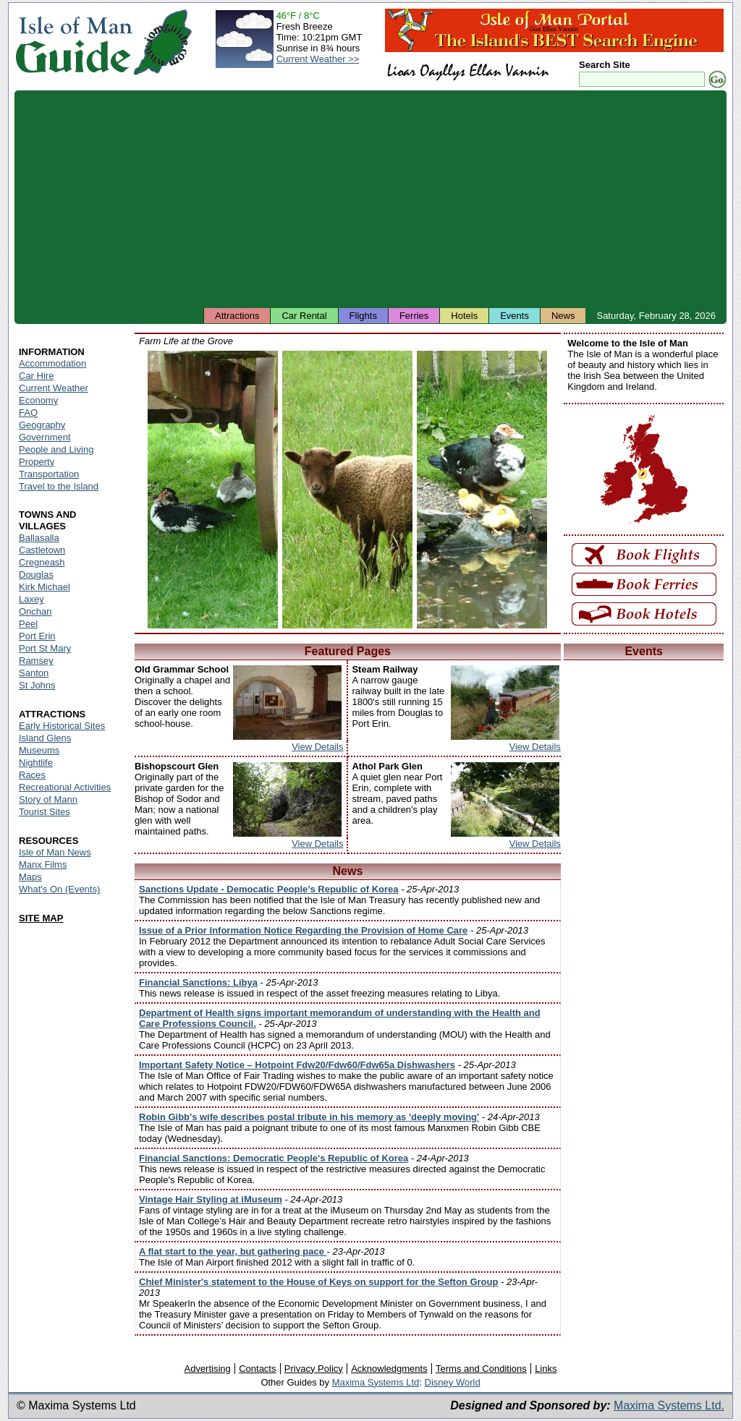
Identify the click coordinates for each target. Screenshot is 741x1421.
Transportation (49, 474)
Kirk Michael (44, 586)
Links (545, 1368)
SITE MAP (41, 918)
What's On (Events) (59, 889)
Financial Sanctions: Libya (198, 982)
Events (514, 315)
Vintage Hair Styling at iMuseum (210, 1199)
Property (36, 461)
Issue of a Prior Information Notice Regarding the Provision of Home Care (303, 930)
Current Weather (53, 388)
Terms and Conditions (481, 1368)
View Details (317, 746)
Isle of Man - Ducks (213, 489)
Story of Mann (48, 799)
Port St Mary (45, 648)
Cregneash (42, 562)
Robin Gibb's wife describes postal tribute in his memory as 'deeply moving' (309, 1116)
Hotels (464, 315)
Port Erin (37, 636)
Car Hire (36, 375)
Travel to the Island (58, 486)
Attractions (237, 315)
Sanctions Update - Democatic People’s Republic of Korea (269, 889)
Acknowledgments (389, 1368)
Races (32, 774)
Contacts (257, 1368)
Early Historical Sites (62, 725)
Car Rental (303, 315)
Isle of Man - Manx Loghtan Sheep (347, 489)
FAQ (28, 412)
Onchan (35, 611)
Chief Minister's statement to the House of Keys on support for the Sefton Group (318, 1281)
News (563, 315)
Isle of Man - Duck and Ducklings (482, 489)
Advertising (207, 1368)
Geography (42, 424)
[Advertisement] (370, 199)
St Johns (37, 685)
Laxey (31, 599)
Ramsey (36, 660)
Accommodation (52, 363)
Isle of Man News (55, 852)
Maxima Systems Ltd (376, 1382)
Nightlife (36, 762)
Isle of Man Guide (73, 42)
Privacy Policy (313, 1368)
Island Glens (45, 738)
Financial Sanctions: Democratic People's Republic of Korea (273, 1158)
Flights (363, 315)
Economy (38, 400)
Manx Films (43, 864)
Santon (33, 672)
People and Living (56, 449)
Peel (28, 623)
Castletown (42, 550)
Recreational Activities (65, 787)
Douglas (36, 574)
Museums (39, 750)
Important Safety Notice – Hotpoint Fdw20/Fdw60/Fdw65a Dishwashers (297, 1064)
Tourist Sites (44, 811)
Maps (30, 876)
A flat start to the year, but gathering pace (233, 1251)
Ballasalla (39, 537)
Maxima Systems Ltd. (669, 1405)
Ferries (413, 315)
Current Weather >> (318, 59)
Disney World (452, 1382)
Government (45, 437)
